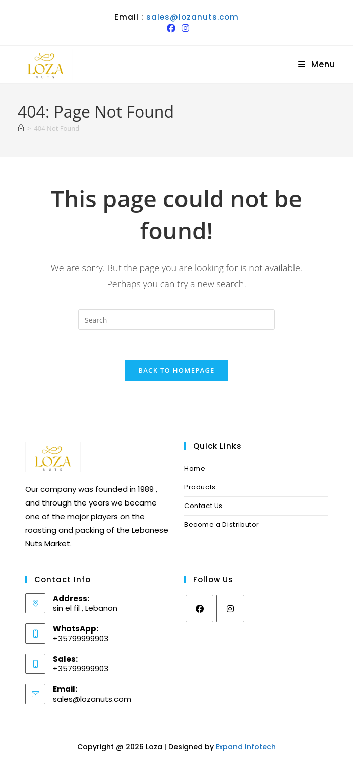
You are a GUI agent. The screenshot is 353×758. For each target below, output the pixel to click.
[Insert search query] (176, 319)
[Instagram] (230, 608)
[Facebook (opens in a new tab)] (171, 28)
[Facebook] (199, 608)
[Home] (21, 128)
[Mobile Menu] (316, 64)
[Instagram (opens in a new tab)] (184, 28)
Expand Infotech (246, 747)
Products (200, 487)
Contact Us (203, 506)
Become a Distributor (221, 524)
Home (194, 468)
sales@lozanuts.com (192, 17)
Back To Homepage (176, 370)
